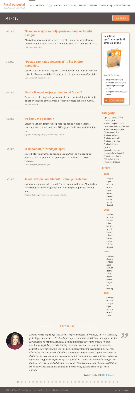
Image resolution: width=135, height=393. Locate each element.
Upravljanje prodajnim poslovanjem (37, 78)
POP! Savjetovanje (122, 5)
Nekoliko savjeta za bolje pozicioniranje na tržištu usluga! (58, 33)
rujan (109, 181)
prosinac (110, 214)
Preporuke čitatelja (112, 162)
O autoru (40, 5)
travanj (109, 196)
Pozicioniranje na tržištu (33, 47)
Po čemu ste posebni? (39, 119)
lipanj (109, 190)
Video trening (105, 5)
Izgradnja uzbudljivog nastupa (35, 135)
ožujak (109, 199)
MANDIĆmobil (108, 375)
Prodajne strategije (31, 104)
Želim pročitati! (113, 100)
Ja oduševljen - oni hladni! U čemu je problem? (56, 179)
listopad (110, 178)
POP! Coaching (70, 5)
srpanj (109, 187)
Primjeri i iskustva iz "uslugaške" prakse (53, 195)
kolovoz (110, 184)
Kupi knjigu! (121, 17)
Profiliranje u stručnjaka (114, 129)
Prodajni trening (111, 144)
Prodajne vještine (111, 135)
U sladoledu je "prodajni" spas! (45, 149)
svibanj (109, 193)
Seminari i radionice (88, 5)
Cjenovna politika (111, 132)
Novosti (107, 147)
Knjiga (49, 5)
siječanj (110, 205)
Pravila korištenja (60, 390)
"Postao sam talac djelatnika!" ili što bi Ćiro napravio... (54, 64)
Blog (32, 5)
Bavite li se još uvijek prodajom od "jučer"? (53, 92)
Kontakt (57, 5)
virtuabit (125, 390)
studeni (110, 217)
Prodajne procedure (112, 141)
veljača (109, 202)
